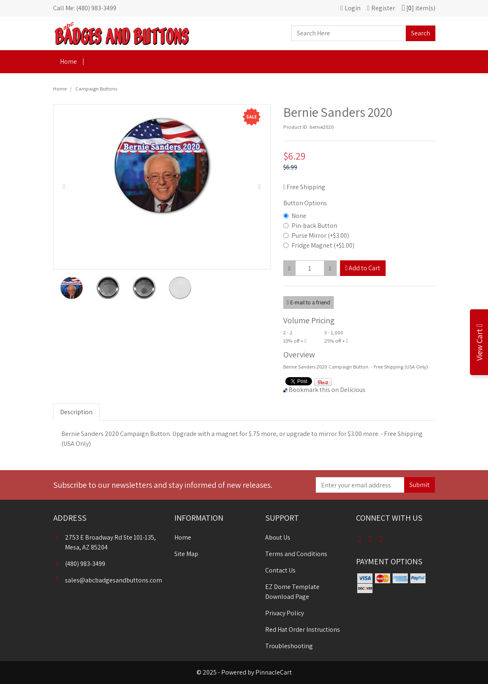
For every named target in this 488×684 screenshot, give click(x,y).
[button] (64, 186)
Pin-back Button (314, 225)
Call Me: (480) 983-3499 (84, 8)
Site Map (186, 554)
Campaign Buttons (96, 88)
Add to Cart (363, 268)
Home (68, 61)
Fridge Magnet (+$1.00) (322, 245)
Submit (419, 484)
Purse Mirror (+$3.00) (320, 235)
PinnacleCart (273, 672)
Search (420, 33)
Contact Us (280, 570)
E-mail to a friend (308, 302)
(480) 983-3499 (79, 563)
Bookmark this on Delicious (327, 389)
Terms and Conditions (296, 554)
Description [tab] (76, 412)
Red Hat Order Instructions (302, 629)
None (298, 215)
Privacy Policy (284, 613)
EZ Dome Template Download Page (292, 591)
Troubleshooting (289, 646)
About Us (277, 537)
